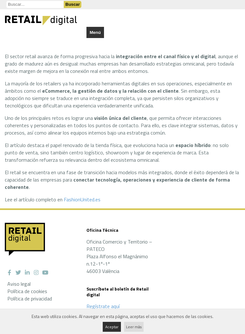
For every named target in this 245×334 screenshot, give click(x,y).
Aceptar (111, 327)
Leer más (134, 327)
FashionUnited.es (82, 199)
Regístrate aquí (103, 306)
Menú (95, 32)
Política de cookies (27, 291)
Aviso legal (19, 284)
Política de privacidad (29, 298)
